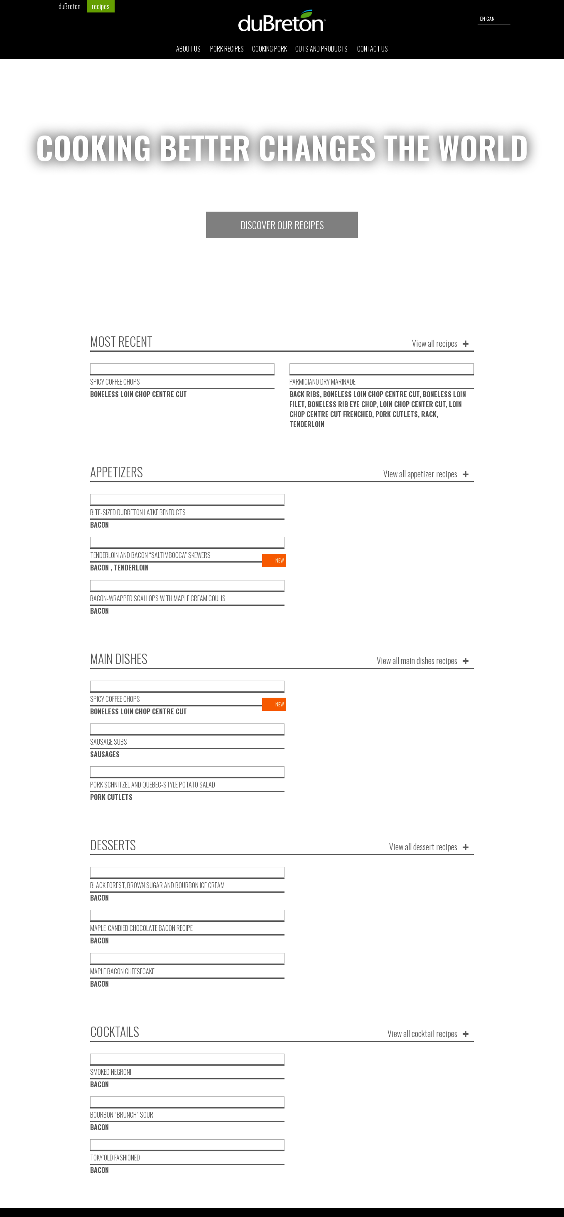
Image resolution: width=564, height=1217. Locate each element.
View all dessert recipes (423, 695)
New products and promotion (274, 982)
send (416, 1175)
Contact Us (372, 52)
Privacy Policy (458, 1191)
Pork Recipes (227, 52)
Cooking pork (269, 52)
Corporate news (255, 1011)
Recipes (244, 991)
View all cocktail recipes (422, 805)
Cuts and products (322, 52)
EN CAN (494, 18)
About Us (189, 52)
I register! (413, 989)
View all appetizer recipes (420, 473)
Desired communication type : (264, 970)
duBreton (70, 6)
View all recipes (434, 343)
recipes (101, 6)
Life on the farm (255, 1001)
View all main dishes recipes (417, 584)
